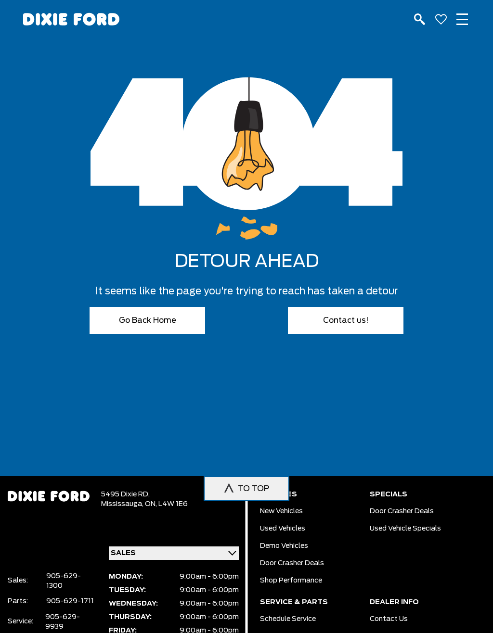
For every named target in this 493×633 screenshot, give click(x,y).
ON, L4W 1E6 (166, 504)
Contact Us (389, 619)
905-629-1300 (63, 581)
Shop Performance (291, 580)
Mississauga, (123, 504)
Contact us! (346, 320)
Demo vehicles (284, 546)
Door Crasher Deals (292, 563)
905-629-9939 (62, 622)
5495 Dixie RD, (125, 494)
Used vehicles (282, 528)
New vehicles (281, 511)
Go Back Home (147, 320)
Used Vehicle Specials (405, 528)
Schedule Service (288, 619)
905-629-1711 (70, 601)
